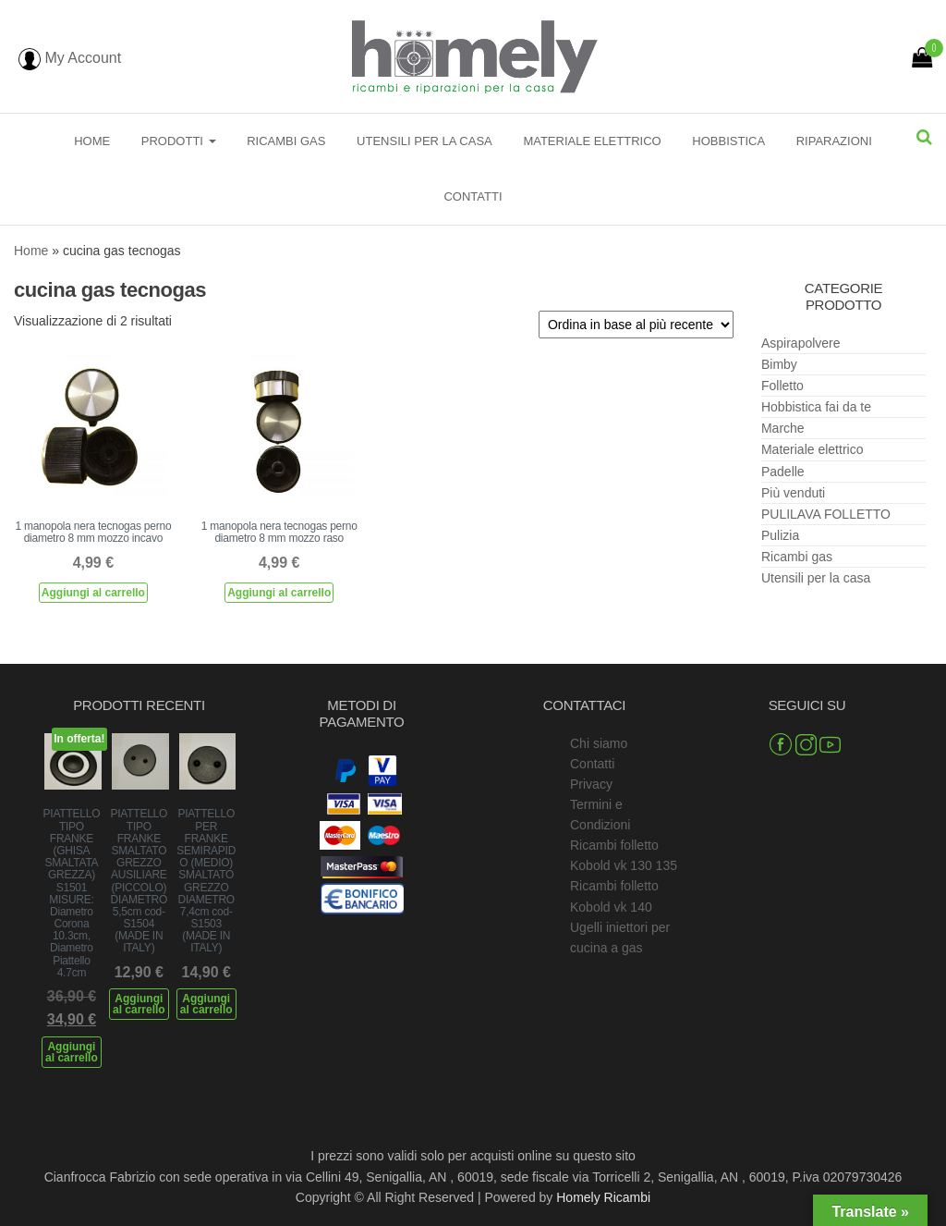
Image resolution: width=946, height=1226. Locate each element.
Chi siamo (598, 743)
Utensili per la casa (424, 141)
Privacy (591, 784)
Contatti (472, 196)
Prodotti (178, 141)
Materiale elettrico (592, 141)
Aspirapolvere (801, 343)
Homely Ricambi (603, 1197)
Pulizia (780, 535)
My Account (69, 58)
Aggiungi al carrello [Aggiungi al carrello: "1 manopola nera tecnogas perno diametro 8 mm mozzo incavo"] (93, 592)
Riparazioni (834, 141)
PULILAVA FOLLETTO (826, 514)
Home (92, 141)
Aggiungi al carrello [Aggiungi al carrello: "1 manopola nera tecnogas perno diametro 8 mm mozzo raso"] (279, 592)
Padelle (783, 471)
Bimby (779, 364)
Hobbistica (728, 141)
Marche (783, 428)
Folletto (782, 385)
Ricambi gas (286, 141)
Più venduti (793, 492)
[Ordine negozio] (636, 324)
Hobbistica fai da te (816, 406)
